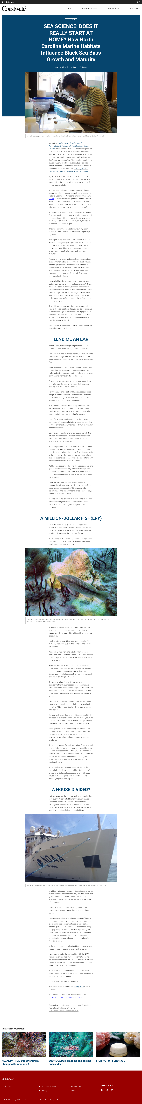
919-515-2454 (6, 1086)
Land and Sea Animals (82, 1005)
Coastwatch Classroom (89, 8)
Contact (74, 1090)
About (69, 8)
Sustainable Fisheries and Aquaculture (63, 1011)
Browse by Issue (135, 8)
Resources (60, 1100)
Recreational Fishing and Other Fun (62, 1008)
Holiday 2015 (79, 987)
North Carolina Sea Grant (51, 1086)
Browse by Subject (113, 8)
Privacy (44, 1090)
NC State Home (7, 2)
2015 (61, 1005)
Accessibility (76, 1086)
